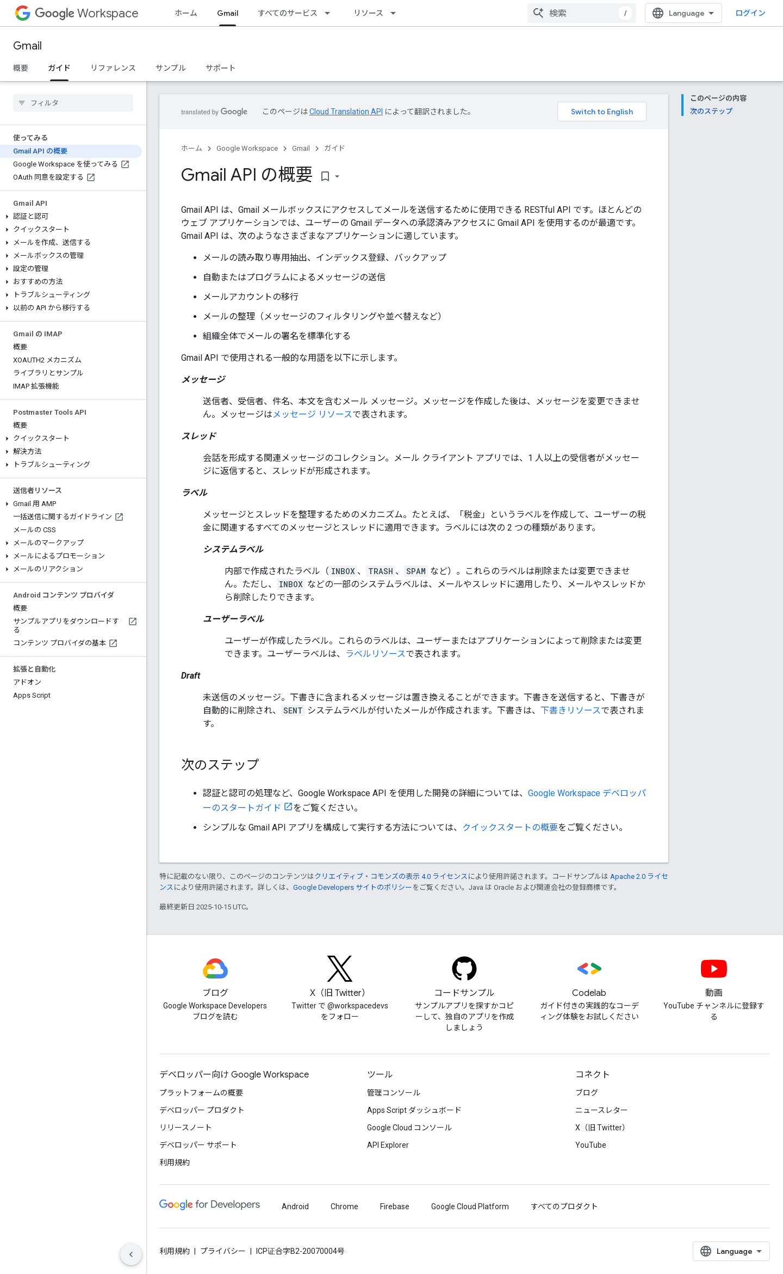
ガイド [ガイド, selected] (59, 68)
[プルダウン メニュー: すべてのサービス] (331, 13)
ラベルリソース (375, 654)
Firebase (394, 1206)
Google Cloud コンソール (409, 1127)
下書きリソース (570, 710)
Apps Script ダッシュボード (414, 1110)
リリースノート (185, 1127)
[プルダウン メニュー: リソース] (396, 13)
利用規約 (174, 1162)
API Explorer (388, 1145)
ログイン (750, 13)
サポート (221, 68)
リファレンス (113, 68)
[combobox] (581, 13)
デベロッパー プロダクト (202, 1110)
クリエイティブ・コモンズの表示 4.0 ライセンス (391, 876)
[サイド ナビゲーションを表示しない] (131, 1254)
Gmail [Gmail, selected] (227, 13)
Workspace (87, 13)
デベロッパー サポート (198, 1145)
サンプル (171, 68)
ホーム (186, 13)
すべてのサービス (288, 13)
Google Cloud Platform (470, 1206)
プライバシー (223, 1251)
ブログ (586, 1092)
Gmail (27, 46)
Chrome (344, 1206)
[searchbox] (73, 103)
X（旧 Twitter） (602, 1127)
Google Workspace (247, 148)
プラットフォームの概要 (201, 1092)
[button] (71, 216)
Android (295, 1206)
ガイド (334, 148)
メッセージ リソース (312, 414)
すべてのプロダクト (564, 1206)
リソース (368, 13)
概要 (20, 68)
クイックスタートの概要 (510, 827)
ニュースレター (601, 1110)
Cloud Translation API (346, 111)
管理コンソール (393, 1092)
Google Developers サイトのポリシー (352, 887)
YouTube (590, 1145)
